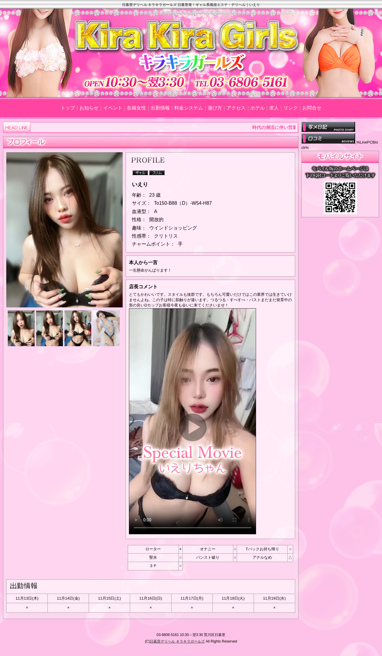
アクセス (236, 107)
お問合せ (311, 107)
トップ (68, 107)
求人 (274, 107)
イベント (112, 107)
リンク (291, 107)
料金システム (188, 107)
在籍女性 (136, 107)
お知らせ (88, 107)
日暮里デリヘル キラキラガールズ (177, 641)
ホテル (257, 107)
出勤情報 (160, 107)
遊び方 (215, 107)
